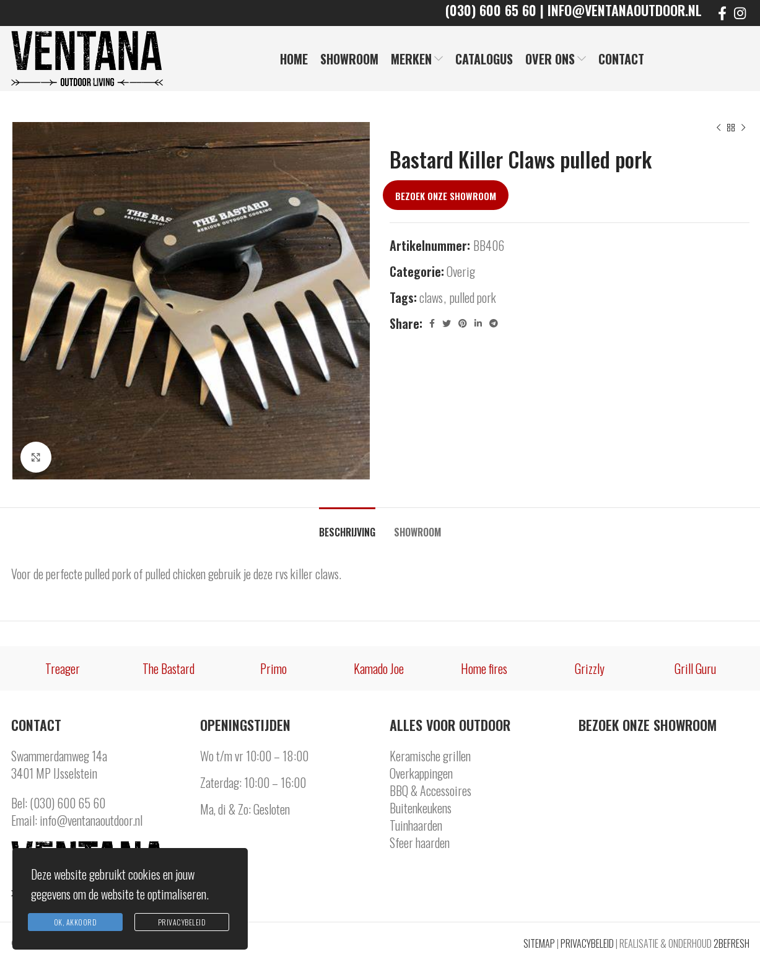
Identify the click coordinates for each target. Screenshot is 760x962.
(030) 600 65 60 (67, 803)
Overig (461, 271)
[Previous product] (718, 128)
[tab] (347, 526)
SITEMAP (539, 943)
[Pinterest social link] (463, 323)
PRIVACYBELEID (587, 943)
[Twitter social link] (447, 323)
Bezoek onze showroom (445, 196)
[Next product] (743, 128)
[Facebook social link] (722, 13)
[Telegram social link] (494, 323)
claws (431, 297)
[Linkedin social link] (478, 323)
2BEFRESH (731, 943)
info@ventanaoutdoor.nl (91, 820)
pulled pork (473, 297)
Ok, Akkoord (75, 922)
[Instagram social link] (739, 13)
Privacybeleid (182, 922)
